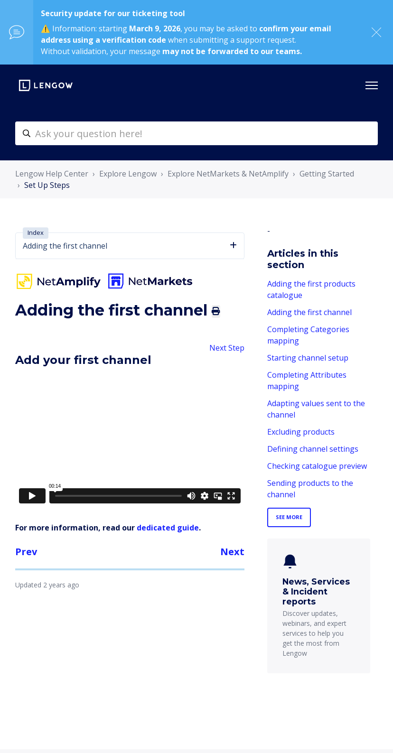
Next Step (226, 348)
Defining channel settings (312, 449)
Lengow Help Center (51, 173)
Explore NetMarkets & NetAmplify (228, 173)
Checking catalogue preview (317, 466)
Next (232, 551)
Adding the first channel (309, 312)
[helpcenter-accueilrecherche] (196, 133)
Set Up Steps (47, 185)
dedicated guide (168, 527)
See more (289, 517)
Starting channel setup (307, 358)
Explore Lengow (128, 173)
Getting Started (326, 173)
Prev (26, 551)
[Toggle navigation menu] (372, 85)
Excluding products (301, 432)
